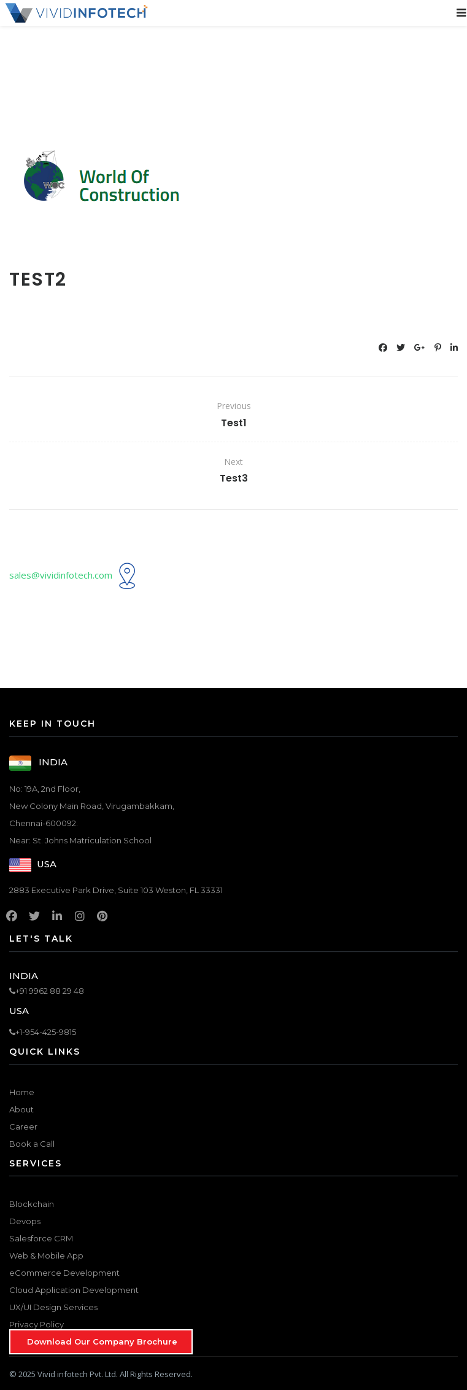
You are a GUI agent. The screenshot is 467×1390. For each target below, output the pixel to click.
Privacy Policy (36, 1324)
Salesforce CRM (41, 1238)
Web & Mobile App (46, 1255)
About (21, 1109)
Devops (25, 1221)
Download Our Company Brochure (102, 1341)
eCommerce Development (64, 1273)
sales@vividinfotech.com (60, 575)
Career (23, 1126)
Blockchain (31, 1204)
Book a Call (32, 1144)
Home (21, 1092)
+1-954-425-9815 (42, 1032)
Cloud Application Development (74, 1290)
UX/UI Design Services (53, 1307)
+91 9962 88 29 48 (46, 991)
